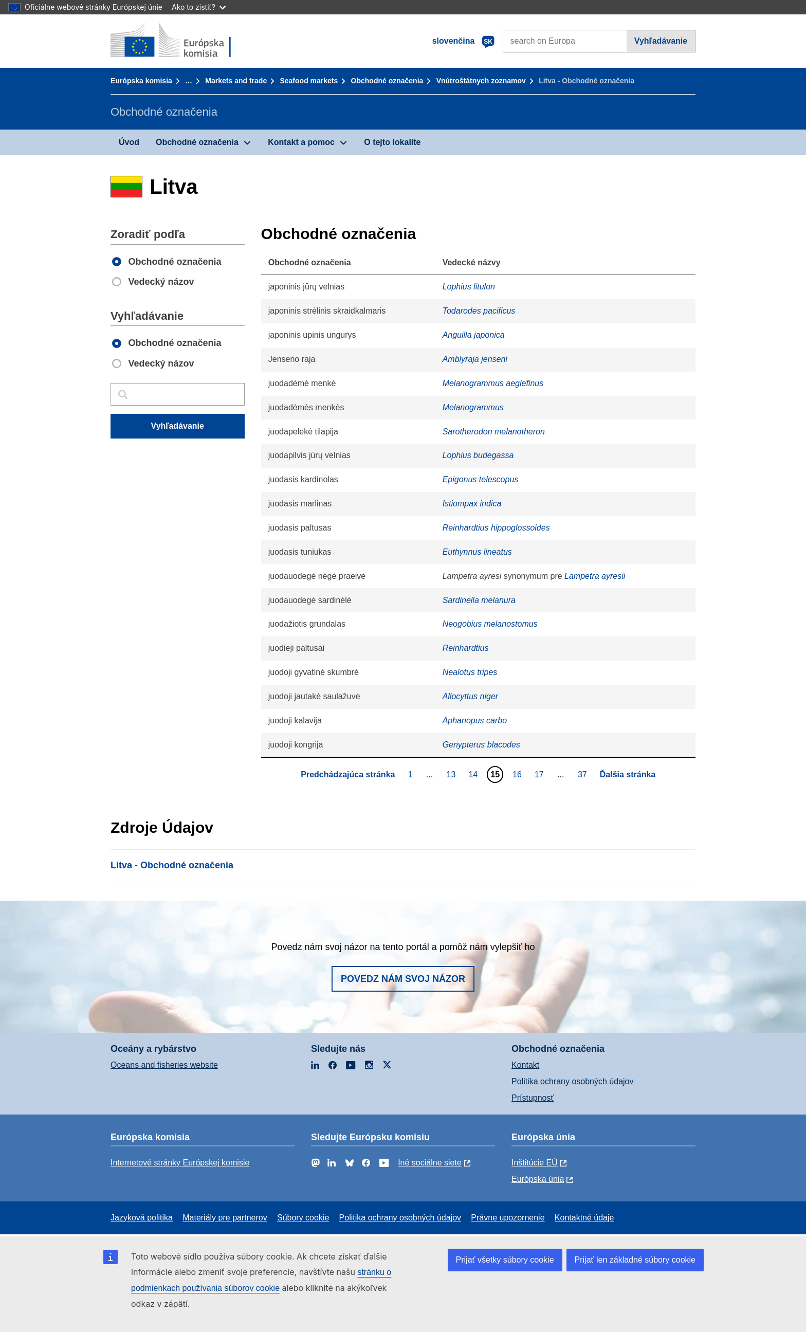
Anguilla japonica (474, 335)
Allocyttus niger (471, 696)
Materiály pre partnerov (224, 1217)
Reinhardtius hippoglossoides (496, 527)
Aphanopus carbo (475, 720)
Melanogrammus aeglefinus (493, 383)
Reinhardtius (466, 648)
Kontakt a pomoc (301, 142)
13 (453, 774)
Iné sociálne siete (430, 1162)
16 (518, 774)
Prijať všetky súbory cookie (505, 1259)
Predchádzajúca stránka (348, 774)
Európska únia (537, 1179)
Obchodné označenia (387, 81)
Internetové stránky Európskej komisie (180, 1162)
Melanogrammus (473, 407)
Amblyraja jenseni (475, 359)
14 (474, 774)
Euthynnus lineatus (477, 552)
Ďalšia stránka (628, 774)
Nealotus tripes (470, 672)
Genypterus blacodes (481, 744)
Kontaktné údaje (584, 1217)
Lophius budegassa (478, 455)
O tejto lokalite (392, 142)
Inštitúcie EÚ (534, 1162)
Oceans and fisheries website (164, 1065)
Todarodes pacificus (479, 310)
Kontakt (525, 1065)
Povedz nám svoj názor (403, 979)
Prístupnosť (532, 1097)
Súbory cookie (303, 1217)
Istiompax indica (472, 503)
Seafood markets (309, 81)
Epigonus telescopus (481, 479)
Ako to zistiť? (199, 7)
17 (540, 774)
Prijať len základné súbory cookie (635, 1259)
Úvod (129, 142)
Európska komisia (141, 81)
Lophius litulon (469, 286)
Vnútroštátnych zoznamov (481, 81)
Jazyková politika (142, 1217)
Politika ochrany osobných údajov (572, 1081)
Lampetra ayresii (594, 576)
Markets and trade (236, 81)
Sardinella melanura (479, 600)
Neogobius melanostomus (490, 623)
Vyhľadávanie (660, 41)
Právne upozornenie (507, 1217)
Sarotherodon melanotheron (494, 431)
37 (584, 774)
